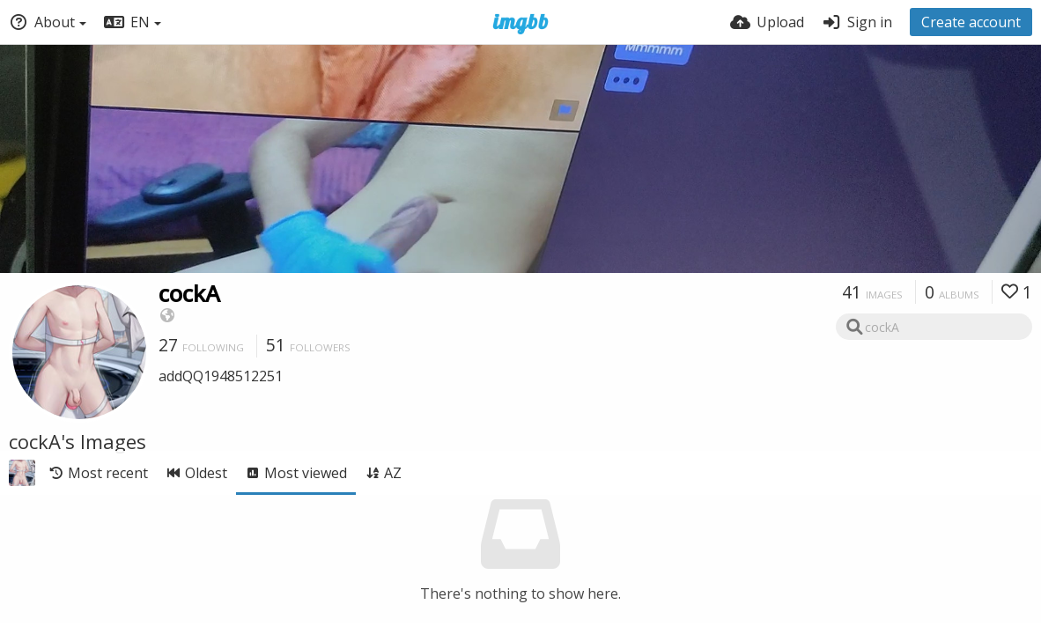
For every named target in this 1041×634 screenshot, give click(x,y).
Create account (971, 22)
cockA (189, 293)
